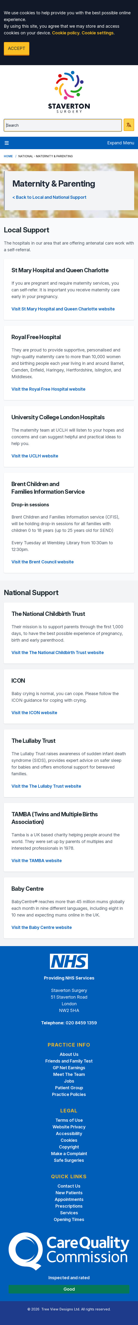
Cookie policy (66, 32)
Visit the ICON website (34, 712)
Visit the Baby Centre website (41, 927)
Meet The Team (69, 1074)
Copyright (69, 1146)
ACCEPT (16, 48)
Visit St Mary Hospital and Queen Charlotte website (63, 308)
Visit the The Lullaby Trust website (46, 786)
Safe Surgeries (69, 1160)
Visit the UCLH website (34, 455)
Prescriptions (69, 1206)
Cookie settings (98, 32)
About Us (69, 1054)
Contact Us (69, 1186)
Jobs (69, 1081)
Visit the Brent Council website (42, 561)
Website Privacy (69, 1126)
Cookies (69, 1140)
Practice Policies (69, 1094)
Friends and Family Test (69, 1060)
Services (69, 1212)
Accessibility (69, 1133)
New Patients (69, 1192)
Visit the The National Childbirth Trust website (57, 652)
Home (8, 156)
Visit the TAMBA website (36, 860)
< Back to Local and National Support (49, 197)
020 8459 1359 (81, 1022)
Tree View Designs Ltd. (60, 1309)
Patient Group (69, 1087)
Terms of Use (69, 1120)
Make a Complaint (69, 1153)
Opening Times (69, 1219)
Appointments (69, 1199)
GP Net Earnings (69, 1067)
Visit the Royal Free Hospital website (48, 389)
